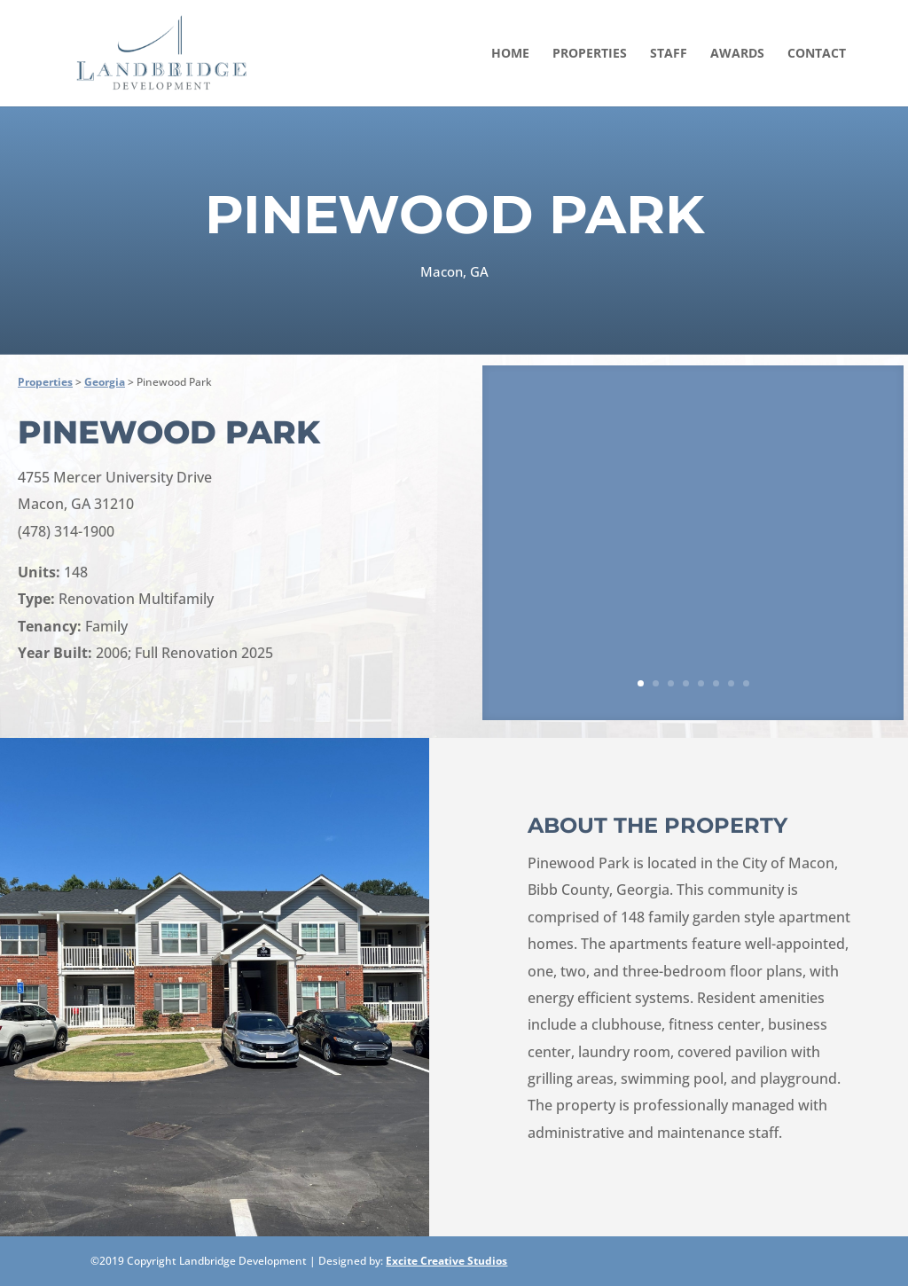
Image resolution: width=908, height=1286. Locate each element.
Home (510, 54)
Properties (589, 54)
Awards (737, 54)
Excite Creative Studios (446, 1260)
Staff (668, 54)
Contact (816, 54)
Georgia (104, 381)
